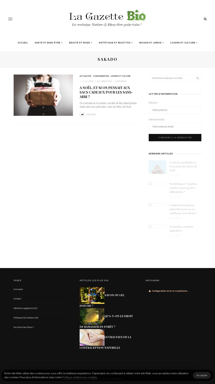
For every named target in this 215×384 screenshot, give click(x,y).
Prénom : (153, 102)
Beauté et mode (79, 43)
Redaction (106, 81)
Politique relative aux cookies (79, 378)
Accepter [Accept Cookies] (201, 376)
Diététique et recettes (114, 43)
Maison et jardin (150, 43)
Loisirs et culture (182, 43)
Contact (17, 298)
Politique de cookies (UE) (26, 317)
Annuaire (18, 289)
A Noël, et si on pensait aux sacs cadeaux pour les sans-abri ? (106, 92)
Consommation (101, 76)
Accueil (23, 43)
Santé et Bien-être (47, 43)
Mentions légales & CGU (26, 308)
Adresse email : (157, 119)
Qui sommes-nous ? (24, 327)
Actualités (85, 76)
